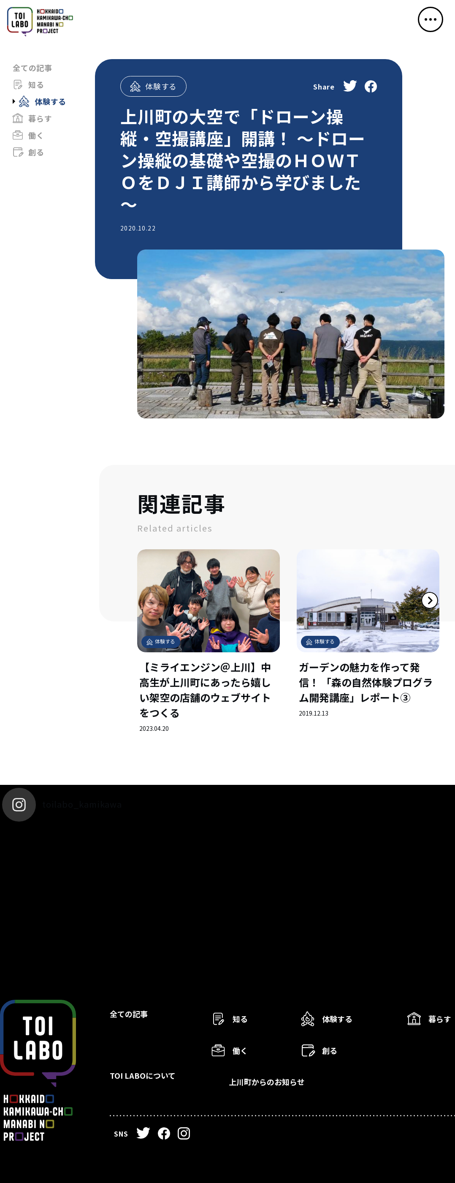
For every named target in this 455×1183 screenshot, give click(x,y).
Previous (137, 619)
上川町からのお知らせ (281, 1080)
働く (36, 135)
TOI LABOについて (155, 1080)
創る (36, 152)
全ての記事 (32, 67)
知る (36, 84)
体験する (50, 101)
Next (410, 619)
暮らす (40, 118)
